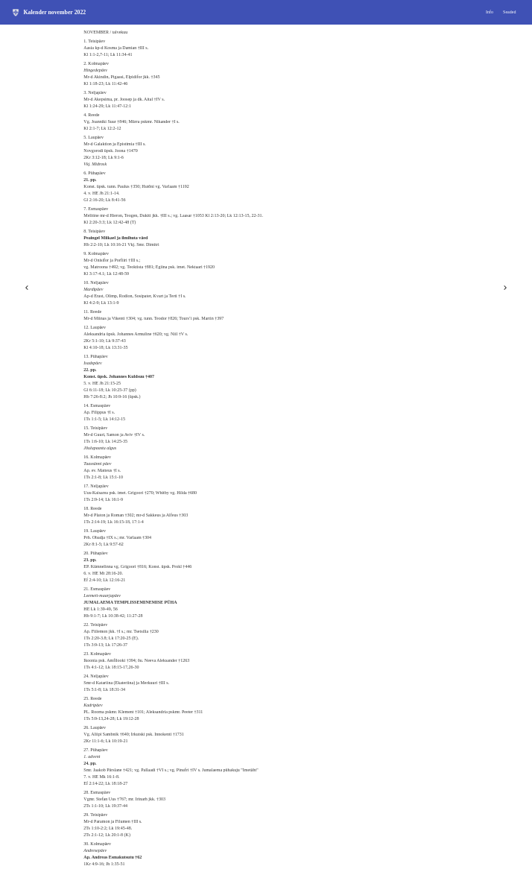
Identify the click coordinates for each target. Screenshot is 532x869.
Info (489, 12)
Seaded (509, 12)
